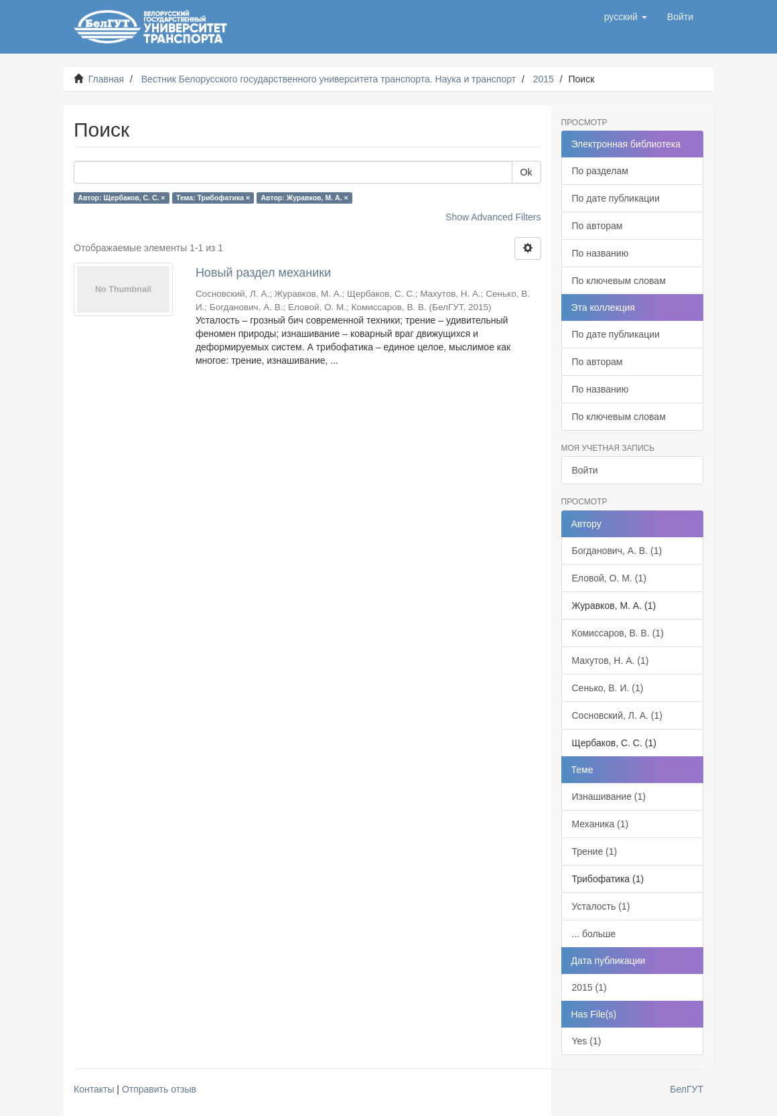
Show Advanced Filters (493, 217)
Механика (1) (600, 824)
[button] (625, 16)
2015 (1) (589, 987)
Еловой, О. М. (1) (609, 578)
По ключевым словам (619, 280)
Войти (585, 470)
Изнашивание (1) (609, 796)
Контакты (94, 1089)
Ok (526, 172)
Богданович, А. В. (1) (617, 550)
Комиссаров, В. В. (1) (618, 633)
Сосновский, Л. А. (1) (617, 715)
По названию (600, 253)
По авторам (597, 225)
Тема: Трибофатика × (213, 198)
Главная (106, 79)
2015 (543, 79)
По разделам (600, 170)
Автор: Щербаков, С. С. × (121, 198)
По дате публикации (616, 198)
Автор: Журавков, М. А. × (304, 198)
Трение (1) (595, 851)
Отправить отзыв (159, 1089)
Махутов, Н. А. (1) (610, 660)
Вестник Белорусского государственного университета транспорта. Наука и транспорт (328, 79)
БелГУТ (686, 1089)
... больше (594, 933)
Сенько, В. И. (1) (608, 688)
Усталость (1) (601, 906)
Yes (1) (587, 1041)
